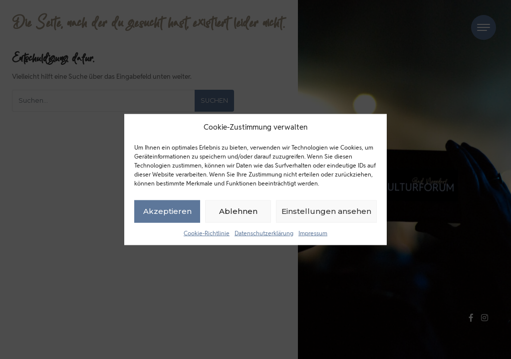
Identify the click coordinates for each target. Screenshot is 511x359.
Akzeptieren (167, 211)
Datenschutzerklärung (264, 232)
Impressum (312, 232)
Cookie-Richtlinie (207, 232)
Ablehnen (238, 211)
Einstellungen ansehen (326, 211)
